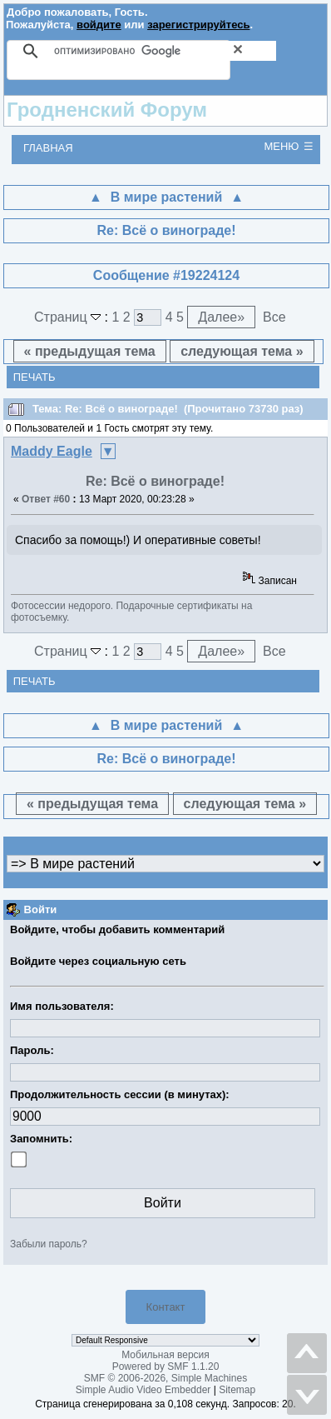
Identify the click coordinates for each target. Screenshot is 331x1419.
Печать (34, 377)
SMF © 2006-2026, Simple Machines (165, 1378)
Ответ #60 (46, 499)
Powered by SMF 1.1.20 (166, 1366)
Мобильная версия (165, 1355)
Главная (48, 148)
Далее (221, 317)
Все (274, 317)
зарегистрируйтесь (198, 24)
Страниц (69, 317)
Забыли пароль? (48, 1244)
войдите (99, 24)
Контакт (165, 1307)
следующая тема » (241, 351)
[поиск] (165, 51)
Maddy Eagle (51, 451)
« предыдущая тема (90, 351)
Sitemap (237, 1390)
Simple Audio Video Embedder (143, 1390)
